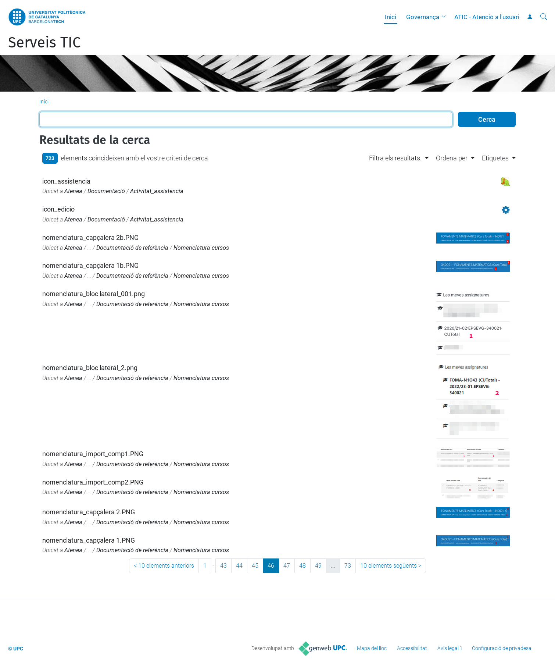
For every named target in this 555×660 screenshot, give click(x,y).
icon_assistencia (66, 181)
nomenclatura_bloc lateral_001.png (93, 294)
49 (318, 565)
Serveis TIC (44, 43)
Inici (390, 17)
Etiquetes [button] (495, 158)
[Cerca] (543, 16)
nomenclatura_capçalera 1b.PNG (90, 265)
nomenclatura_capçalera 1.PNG (88, 540)
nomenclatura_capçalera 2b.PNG (90, 237)
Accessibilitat (412, 648)
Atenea (73, 191)
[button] (445, 17)
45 (255, 565)
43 (223, 565)
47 (286, 565)
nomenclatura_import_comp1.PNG (92, 454)
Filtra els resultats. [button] (395, 158)
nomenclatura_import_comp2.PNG (92, 482)
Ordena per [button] (452, 158)
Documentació (106, 191)
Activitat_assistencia (156, 191)
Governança (422, 17)
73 (347, 565)
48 (302, 565)
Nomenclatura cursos (201, 247)
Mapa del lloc (372, 648)
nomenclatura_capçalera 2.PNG (88, 512)
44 (239, 565)
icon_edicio (58, 209)
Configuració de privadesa (501, 648)
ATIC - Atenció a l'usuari (486, 17)
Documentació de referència (132, 247)
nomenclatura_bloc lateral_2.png (89, 368)
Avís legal (448, 648)
